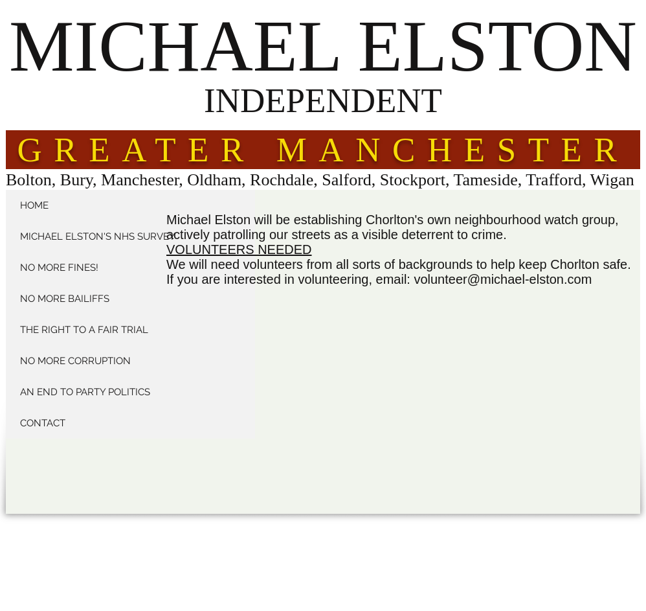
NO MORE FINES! (59, 267)
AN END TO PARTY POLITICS (85, 392)
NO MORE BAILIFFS (64, 299)
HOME (34, 205)
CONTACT (42, 423)
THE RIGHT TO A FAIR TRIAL (84, 330)
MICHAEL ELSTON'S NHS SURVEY (97, 236)
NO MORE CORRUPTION (75, 361)
